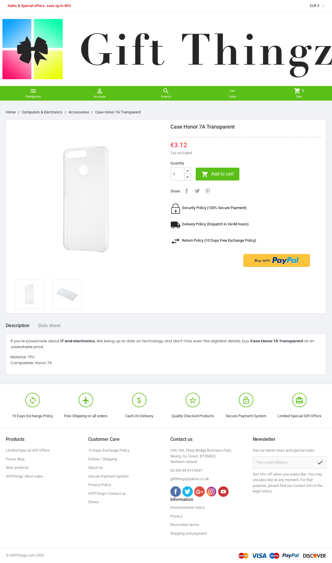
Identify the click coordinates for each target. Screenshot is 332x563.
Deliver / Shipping (102, 459)
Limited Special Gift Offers (28, 450)
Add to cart (218, 174)
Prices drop (15, 459)
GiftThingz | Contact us (107, 493)
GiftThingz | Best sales (24, 476)
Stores (93, 502)
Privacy (176, 516)
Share (186, 190)
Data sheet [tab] (49, 325)
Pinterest (207, 190)
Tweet (197, 190)
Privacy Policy (99, 485)
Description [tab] (17, 325)
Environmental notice (187, 507)
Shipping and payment (188, 533)
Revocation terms (184, 524)
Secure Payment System (108, 476)
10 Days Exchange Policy (108, 450)
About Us (95, 467)
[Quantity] (177, 174)
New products (17, 467)
